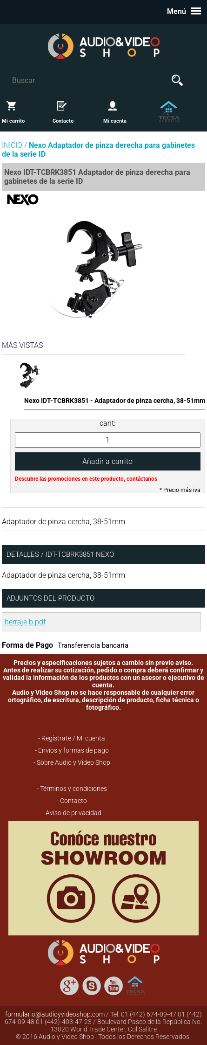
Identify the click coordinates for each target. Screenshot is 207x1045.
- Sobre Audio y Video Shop (71, 762)
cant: (107, 423)
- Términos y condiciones (72, 788)
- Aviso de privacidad (71, 813)
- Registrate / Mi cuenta (71, 738)
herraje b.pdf (25, 621)
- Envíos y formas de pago (72, 750)
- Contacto (72, 800)
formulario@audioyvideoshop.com (55, 1014)
